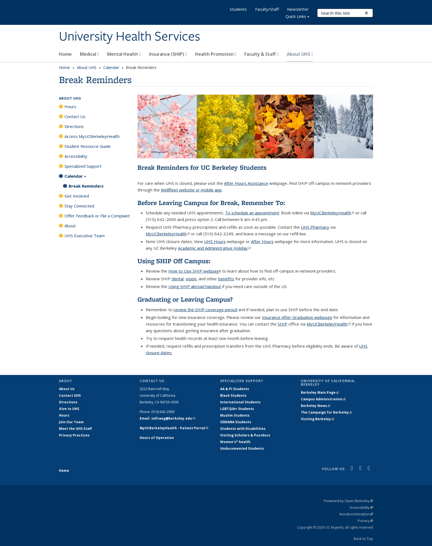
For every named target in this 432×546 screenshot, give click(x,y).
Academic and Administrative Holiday (214, 248)
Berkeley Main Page (320, 392)
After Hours (262, 241)
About (70, 225)
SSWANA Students (235, 422)
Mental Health (124, 54)
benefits (226, 278)
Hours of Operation (157, 437)
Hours (70, 106)
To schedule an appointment (252, 212)
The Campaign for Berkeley (326, 412)
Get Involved (76, 196)
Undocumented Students (242, 448)
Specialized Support (83, 166)
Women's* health (235, 442)
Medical (89, 54)
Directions (74, 126)
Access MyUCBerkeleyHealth (92, 136)
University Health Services (129, 36)
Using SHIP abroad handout (194, 286)
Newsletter (298, 9)
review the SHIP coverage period (205, 309)
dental (177, 278)
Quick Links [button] (297, 17)
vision (191, 278)
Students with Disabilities (243, 428)
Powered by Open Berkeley (348, 500)
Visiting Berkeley (317, 419)
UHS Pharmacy (315, 227)
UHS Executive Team (84, 235)
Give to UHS (69, 408)
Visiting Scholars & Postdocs (245, 435)
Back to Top (363, 538)
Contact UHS (70, 395)
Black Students (233, 395)
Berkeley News (315, 405)
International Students (240, 402)
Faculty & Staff (261, 54)
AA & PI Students (234, 389)
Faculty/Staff (267, 9)
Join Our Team (71, 422)
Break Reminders (86, 186)
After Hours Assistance (246, 183)
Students (238, 9)
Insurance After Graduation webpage (297, 317)
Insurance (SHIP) (168, 54)
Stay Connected (79, 206)
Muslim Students (235, 415)
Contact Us (74, 116)
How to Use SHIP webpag (193, 271)
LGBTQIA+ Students (237, 408)
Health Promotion (215, 54)
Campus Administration (323, 399)
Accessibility (75, 156)
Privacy (365, 520)
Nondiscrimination (356, 514)
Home (65, 54)
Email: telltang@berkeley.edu (167, 418)
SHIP (282, 324)
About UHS (300, 54)
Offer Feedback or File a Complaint (97, 216)
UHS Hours (215, 241)
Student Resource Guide (87, 146)
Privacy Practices (74, 435)
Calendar (111, 67)
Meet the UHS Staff (75, 428)
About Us (67, 389)
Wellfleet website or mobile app (191, 190)
